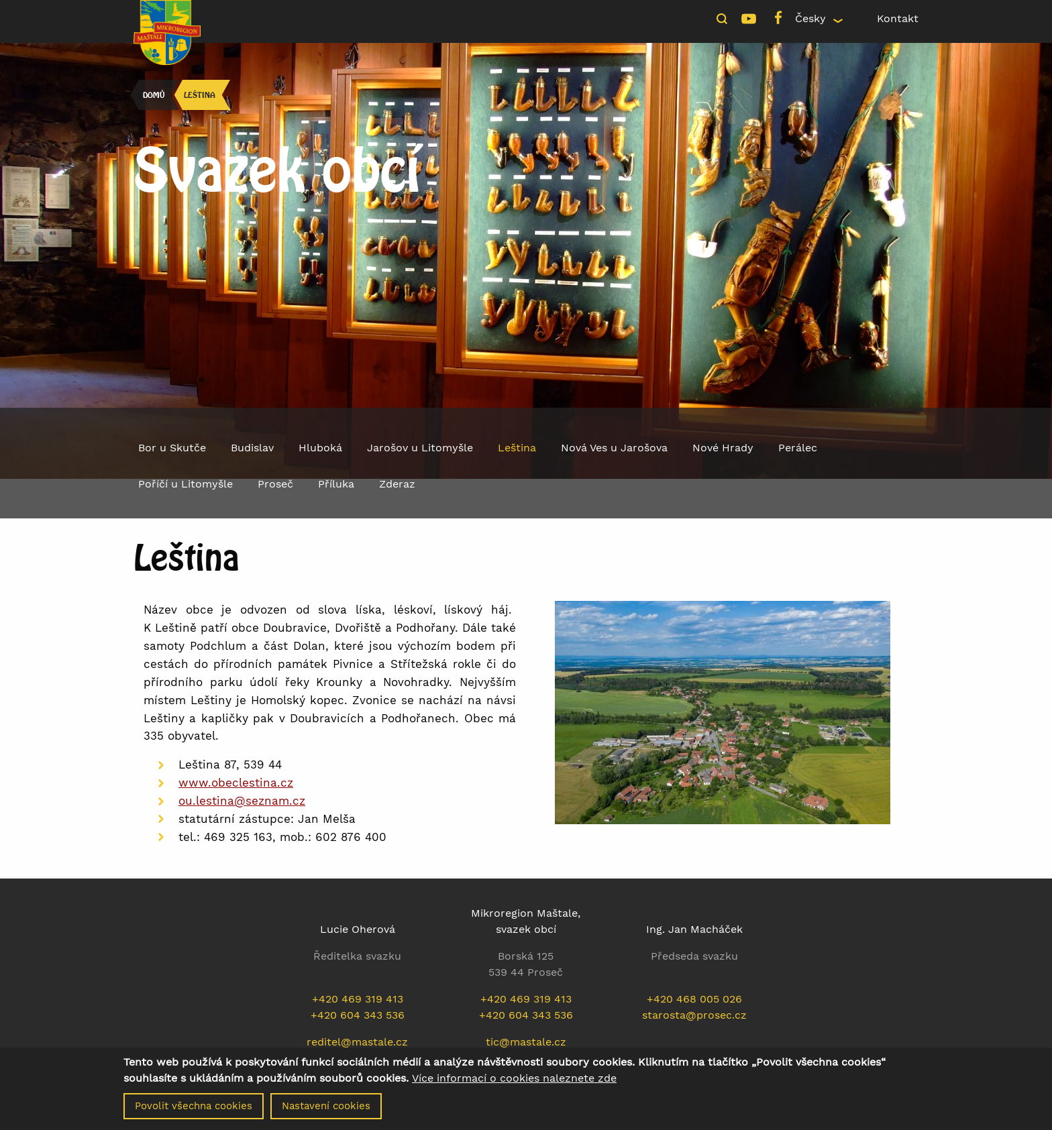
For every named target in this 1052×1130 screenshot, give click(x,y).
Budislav (252, 447)
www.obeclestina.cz (235, 782)
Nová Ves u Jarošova (614, 447)
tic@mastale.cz (526, 1041)
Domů (153, 95)
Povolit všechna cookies (193, 1110)
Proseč (275, 483)
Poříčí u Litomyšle (185, 483)
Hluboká (320, 447)
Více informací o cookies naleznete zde (514, 1082)
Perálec (797, 447)
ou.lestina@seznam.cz (241, 800)
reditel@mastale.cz (357, 1041)
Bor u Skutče (172, 447)
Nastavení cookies (326, 1110)
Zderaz (397, 483)
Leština (199, 95)
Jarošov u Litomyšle (420, 447)
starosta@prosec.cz (694, 1015)
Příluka (336, 483)
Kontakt (897, 18)
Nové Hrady (722, 447)
